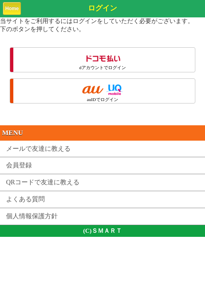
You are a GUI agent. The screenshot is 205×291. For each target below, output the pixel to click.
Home (12, 8)
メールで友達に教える (38, 148)
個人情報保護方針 (32, 216)
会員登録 (19, 165)
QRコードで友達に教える (42, 182)
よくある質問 (25, 199)
